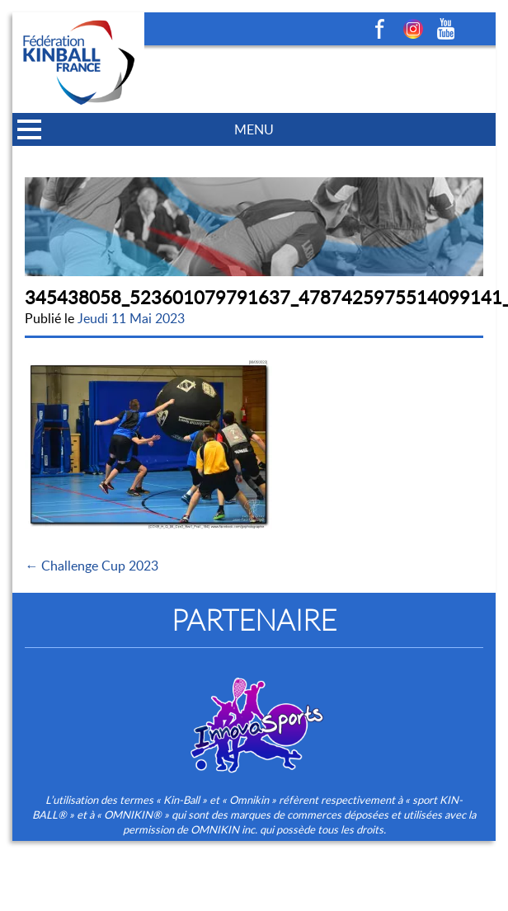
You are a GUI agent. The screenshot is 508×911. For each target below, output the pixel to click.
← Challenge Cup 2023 (91, 565)
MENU (254, 129)
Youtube (446, 28)
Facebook (380, 28)
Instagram (413, 28)
